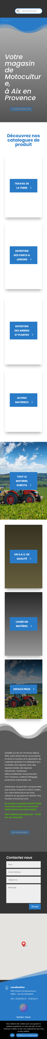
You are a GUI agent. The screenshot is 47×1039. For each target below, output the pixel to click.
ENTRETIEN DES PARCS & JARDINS (22, 255)
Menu (7, 20)
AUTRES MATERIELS (22, 400)
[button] (24, 944)
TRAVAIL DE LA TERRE (22, 186)
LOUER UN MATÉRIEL (22, 624)
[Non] (44, 1030)
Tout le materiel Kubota (22, 481)
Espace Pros (21, 689)
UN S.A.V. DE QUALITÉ (22, 556)
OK (12, 1035)
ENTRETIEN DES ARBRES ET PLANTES (21, 331)
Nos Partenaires (21, 832)
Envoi (35, 906)
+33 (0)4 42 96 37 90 (22, 109)
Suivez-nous (23, 1017)
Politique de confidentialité (27, 1035)
